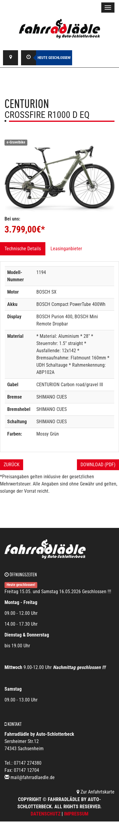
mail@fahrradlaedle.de (33, 777)
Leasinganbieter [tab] (66, 248)
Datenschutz (45, 814)
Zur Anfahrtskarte (95, 792)
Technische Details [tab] (23, 248)
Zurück (12, 464)
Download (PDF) (98, 464)
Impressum (76, 814)
